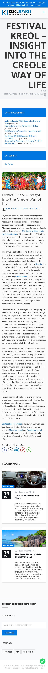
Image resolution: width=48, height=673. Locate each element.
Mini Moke (28, 651)
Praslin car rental (34, 430)
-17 (32, 550)
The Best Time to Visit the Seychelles (28, 555)
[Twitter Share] (10, 449)
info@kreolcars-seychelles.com (28, 2)
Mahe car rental (16, 430)
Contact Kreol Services (12, 424)
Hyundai (8, 651)
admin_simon (23, 492)
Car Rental (9, 164)
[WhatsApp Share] (28, 449)
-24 (32, 492)
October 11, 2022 (19, 208)
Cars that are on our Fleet (27, 496)
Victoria (38, 264)
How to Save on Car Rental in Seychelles (21, 126)
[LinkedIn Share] (16, 449)
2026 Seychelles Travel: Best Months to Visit (23, 131)
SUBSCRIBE (9, 633)
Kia (17, 651)
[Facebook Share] (4, 449)
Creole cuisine (21, 276)
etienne (8, 208)
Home (43, 91)
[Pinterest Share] (22, 449)
